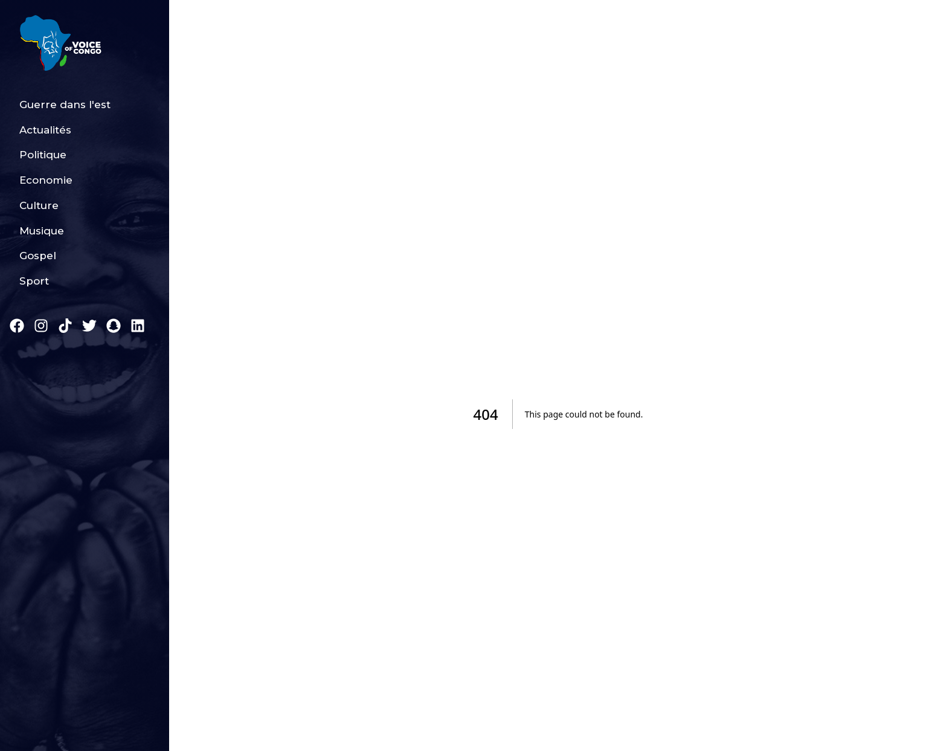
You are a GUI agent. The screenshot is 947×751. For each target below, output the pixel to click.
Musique (41, 231)
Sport (34, 281)
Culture (39, 205)
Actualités (45, 130)
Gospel (37, 256)
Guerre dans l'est (65, 104)
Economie (45, 180)
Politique (42, 155)
